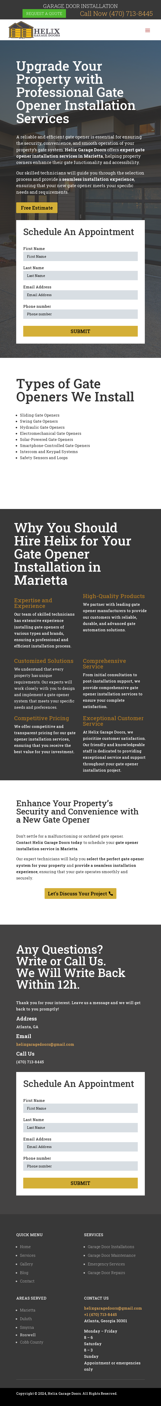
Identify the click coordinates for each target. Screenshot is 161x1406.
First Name (34, 248)
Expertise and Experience (33, 603)
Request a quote (44, 13)
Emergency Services (106, 1263)
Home (25, 1246)
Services (27, 1255)
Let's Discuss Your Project (77, 893)
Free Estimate (37, 208)
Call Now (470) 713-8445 (116, 13)
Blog (24, 1272)
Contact (27, 1281)
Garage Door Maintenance (112, 1255)
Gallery (26, 1263)
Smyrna (27, 1327)
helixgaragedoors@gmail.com (45, 1044)
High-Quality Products (114, 596)
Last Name (33, 267)
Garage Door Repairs (106, 1272)
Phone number (37, 306)
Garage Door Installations (111, 1246)
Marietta (27, 1310)
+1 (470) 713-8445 (100, 1314)
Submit (80, 331)
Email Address (37, 286)
